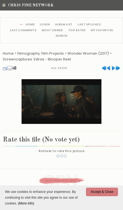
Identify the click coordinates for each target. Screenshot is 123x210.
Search (62, 36)
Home (30, 24)
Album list (64, 24)
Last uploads (89, 24)
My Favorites (102, 30)
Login (45, 24)
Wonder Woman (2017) (88, 53)
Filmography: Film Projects (40, 53)
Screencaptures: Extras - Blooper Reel (37, 59)
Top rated (77, 30)
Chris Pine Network (27, 5)
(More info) (26, 203)
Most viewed (52, 30)
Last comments (23, 30)
